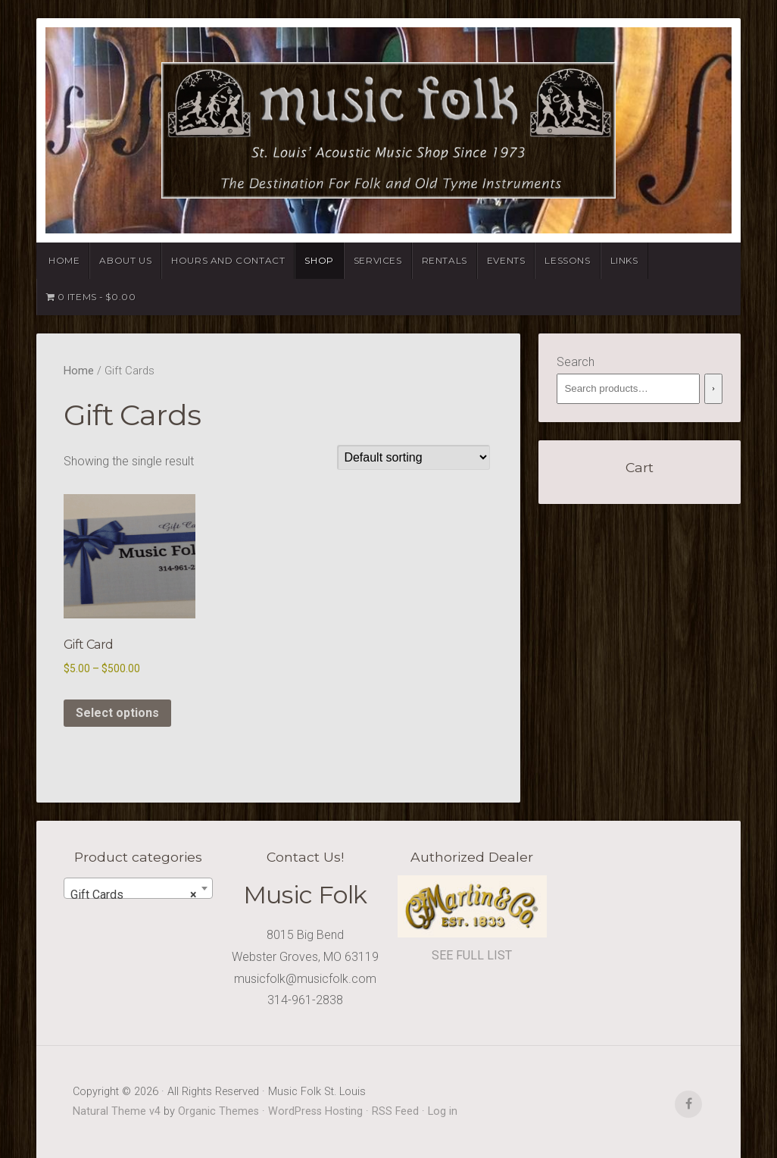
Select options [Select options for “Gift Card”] (117, 713)
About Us (125, 260)
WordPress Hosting (315, 1111)
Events (506, 260)
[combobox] (138, 888)
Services (378, 260)
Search (575, 362)
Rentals (444, 260)
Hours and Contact (228, 260)
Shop (318, 260)
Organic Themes (218, 1111)
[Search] (713, 389)
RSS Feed (395, 1111)
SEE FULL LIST (472, 955)
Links (624, 260)
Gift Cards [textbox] (133, 895)
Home (64, 260)
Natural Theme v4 (117, 1111)
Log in (442, 1111)
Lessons (567, 260)
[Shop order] (413, 457)
